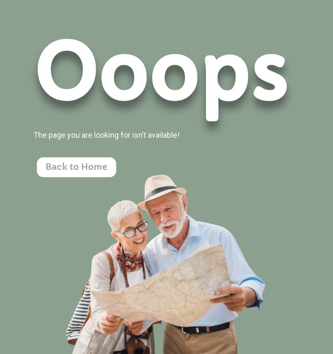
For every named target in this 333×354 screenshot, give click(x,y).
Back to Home (77, 167)
